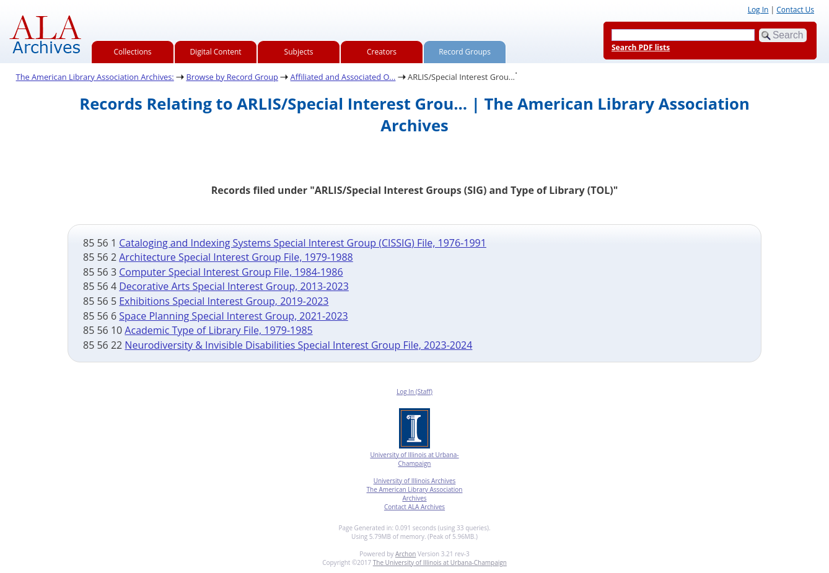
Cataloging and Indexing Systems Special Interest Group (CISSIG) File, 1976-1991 (302, 243)
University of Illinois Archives (415, 480)
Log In (758, 9)
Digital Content (215, 51)
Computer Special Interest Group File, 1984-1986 (231, 272)
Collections (133, 51)
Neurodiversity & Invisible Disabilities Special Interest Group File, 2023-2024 (298, 345)
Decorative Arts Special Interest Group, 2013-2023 (234, 286)
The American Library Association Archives (415, 493)
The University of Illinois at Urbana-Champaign (440, 562)
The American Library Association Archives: (95, 76)
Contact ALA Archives (414, 506)
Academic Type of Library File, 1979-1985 (218, 330)
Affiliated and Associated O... (343, 76)
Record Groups (465, 51)
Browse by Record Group (232, 76)
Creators (382, 51)
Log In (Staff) (414, 391)
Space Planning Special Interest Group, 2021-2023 (233, 316)
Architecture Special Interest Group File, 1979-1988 (236, 257)
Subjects (299, 51)
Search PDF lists (641, 47)
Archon (405, 553)
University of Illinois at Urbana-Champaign (414, 459)
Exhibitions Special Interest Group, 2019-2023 (223, 301)
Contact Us (795, 9)
